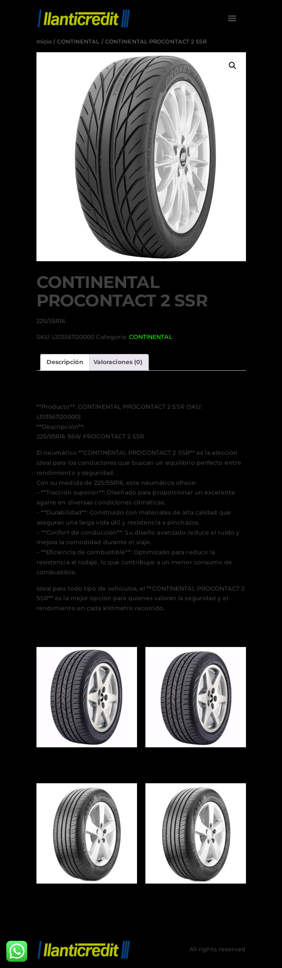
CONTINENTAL (78, 41)
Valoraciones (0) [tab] (118, 362)
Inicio (44, 41)
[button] (232, 65)
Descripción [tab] (65, 362)
